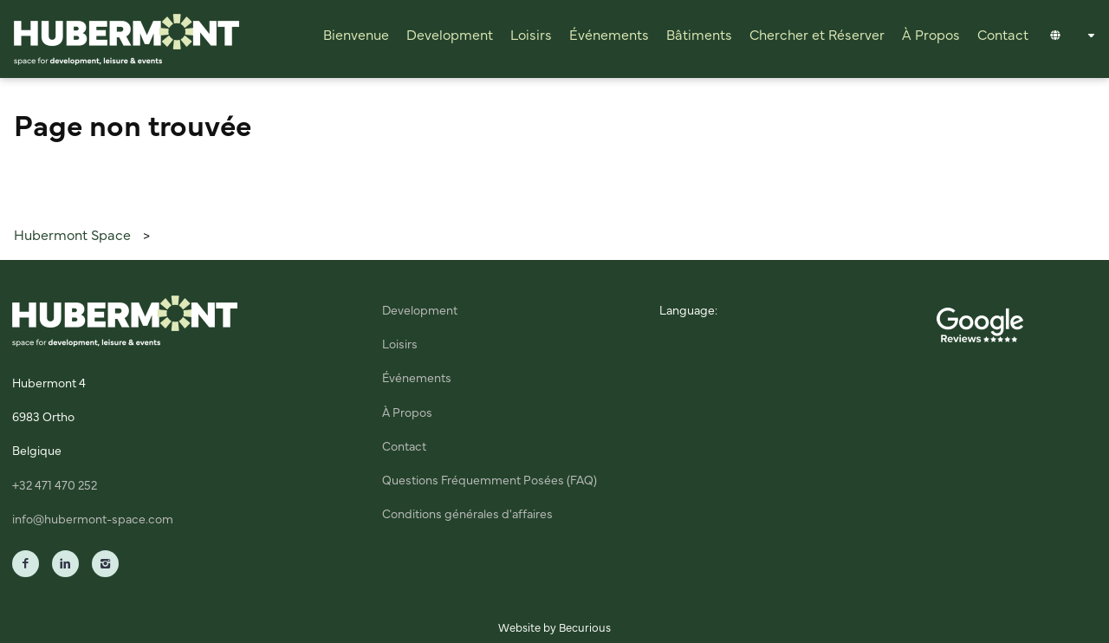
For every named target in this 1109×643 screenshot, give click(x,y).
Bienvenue (356, 35)
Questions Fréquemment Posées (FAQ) (489, 481)
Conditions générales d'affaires (467, 515)
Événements (609, 35)
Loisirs (531, 35)
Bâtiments (699, 35)
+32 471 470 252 (54, 486)
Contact (1002, 35)
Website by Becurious (554, 628)
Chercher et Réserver (817, 35)
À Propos (931, 35)
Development (449, 35)
